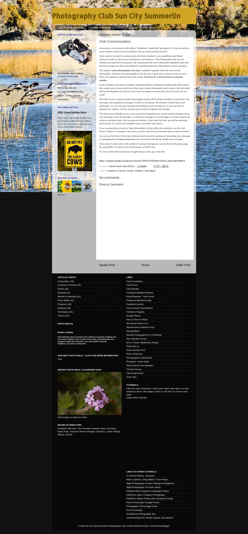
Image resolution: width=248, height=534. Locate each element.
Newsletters (63, 99)
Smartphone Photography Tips (141, 514)
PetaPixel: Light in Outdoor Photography (145, 495)
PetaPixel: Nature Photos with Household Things (149, 498)
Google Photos (133, 316)
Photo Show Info (134, 354)
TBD (60, 359)
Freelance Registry (135, 312)
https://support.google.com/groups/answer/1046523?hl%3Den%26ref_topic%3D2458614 (142, 160)
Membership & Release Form (140, 327)
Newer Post (107, 265)
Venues (61, 316)
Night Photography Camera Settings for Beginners (150, 483)
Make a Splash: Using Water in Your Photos (147, 479)
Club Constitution (134, 281)
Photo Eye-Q (132, 346)
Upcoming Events (134, 373)
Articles (134, 27)
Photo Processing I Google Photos (142, 502)
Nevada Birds (132, 331)
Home (146, 265)
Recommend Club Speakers (140, 365)
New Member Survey (136, 339)
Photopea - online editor (137, 361)
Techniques (150, 171)
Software (139, 171)
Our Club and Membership (70, 92)
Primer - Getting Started (69, 95)
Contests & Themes (116, 171)
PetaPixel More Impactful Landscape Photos (147, 491)
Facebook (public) (135, 304)
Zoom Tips (131, 377)
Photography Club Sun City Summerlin (116, 16)
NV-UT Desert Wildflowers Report (142, 342)
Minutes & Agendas (67, 296)
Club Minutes (132, 289)
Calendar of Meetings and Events (106, 27)
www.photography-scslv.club (125, 70)
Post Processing (134, 510)
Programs (62, 304)
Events (130, 171)
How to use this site (67, 88)
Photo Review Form (136, 350)
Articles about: (67, 277)
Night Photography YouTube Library (143, 487)
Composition (64, 281)
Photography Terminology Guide (141, 506)
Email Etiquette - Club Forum (140, 296)
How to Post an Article (137, 319)
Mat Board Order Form (137, 323)
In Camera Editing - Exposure (140, 475)
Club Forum (149, 27)
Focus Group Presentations (139, 308)
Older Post (183, 265)
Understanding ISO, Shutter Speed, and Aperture (149, 518)
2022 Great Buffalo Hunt (72, 112)
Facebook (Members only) (139, 300)
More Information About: (72, 84)
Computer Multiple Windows (139, 292)
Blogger (165, 526)
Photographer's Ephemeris (139, 358)
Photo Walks (64, 300)
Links (129, 277)
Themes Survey (134, 369)
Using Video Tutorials (136, 397)
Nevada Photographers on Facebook (144, 335)
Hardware (62, 292)
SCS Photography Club (70, 27)
